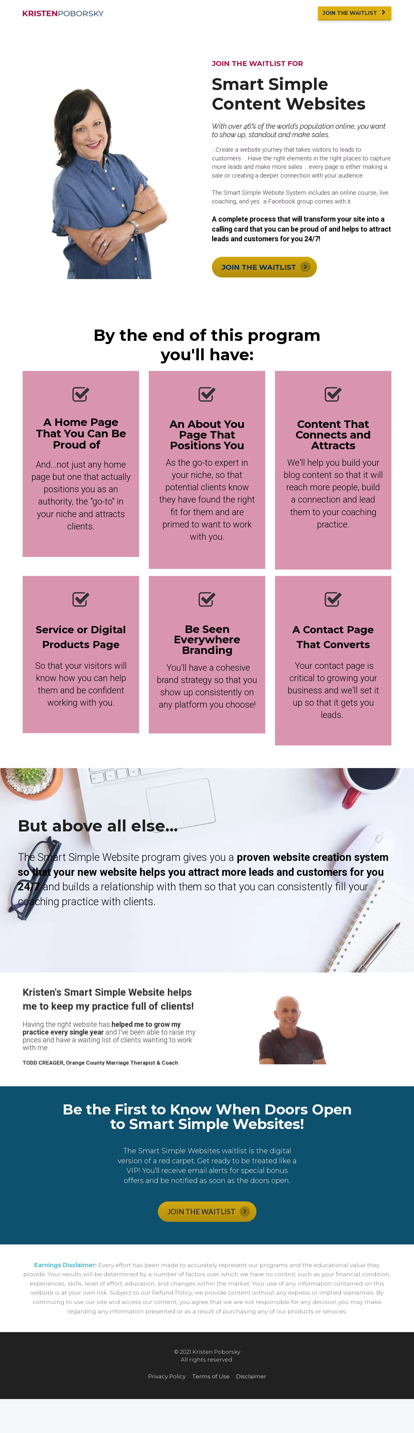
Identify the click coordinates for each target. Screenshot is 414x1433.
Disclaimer (251, 1376)
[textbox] (207, 433)
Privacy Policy (167, 1376)
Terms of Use (211, 1376)
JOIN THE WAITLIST (353, 13)
